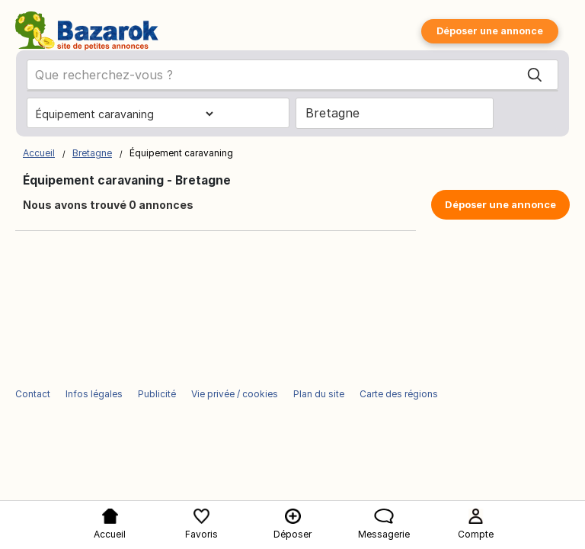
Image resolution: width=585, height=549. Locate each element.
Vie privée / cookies (234, 394)
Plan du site (318, 394)
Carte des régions (399, 394)
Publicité (157, 394)
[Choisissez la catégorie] (124, 113)
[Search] (534, 75)
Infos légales (94, 394)
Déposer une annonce (489, 31)
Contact (32, 394)
